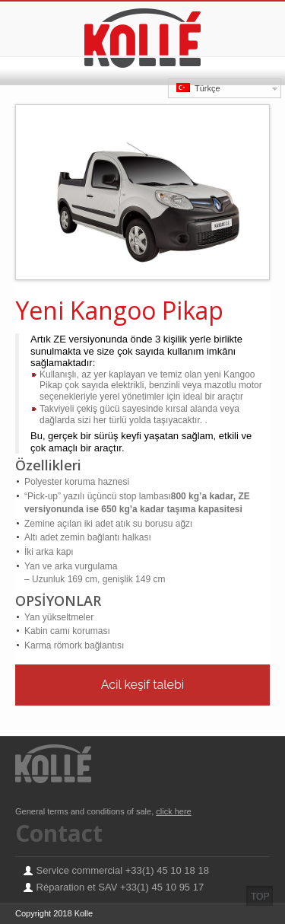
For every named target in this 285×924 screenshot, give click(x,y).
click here (173, 811)
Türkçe (198, 88)
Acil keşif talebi (143, 684)
